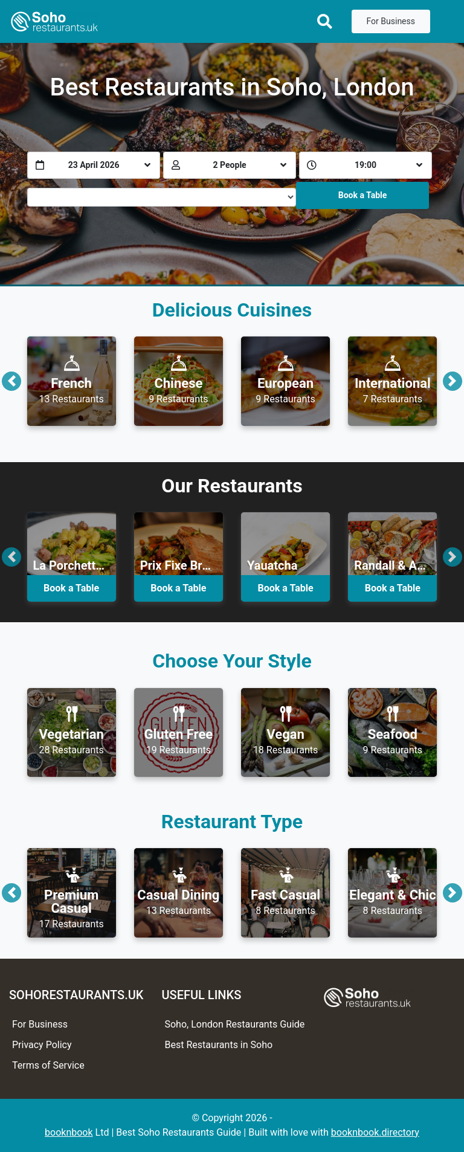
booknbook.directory (375, 1132)
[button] (11, 380)
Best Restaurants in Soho (218, 1045)
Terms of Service (48, 1065)
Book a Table (362, 195)
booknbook (69, 1132)
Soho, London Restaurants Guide (234, 1024)
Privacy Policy (42, 1045)
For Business (391, 21)
